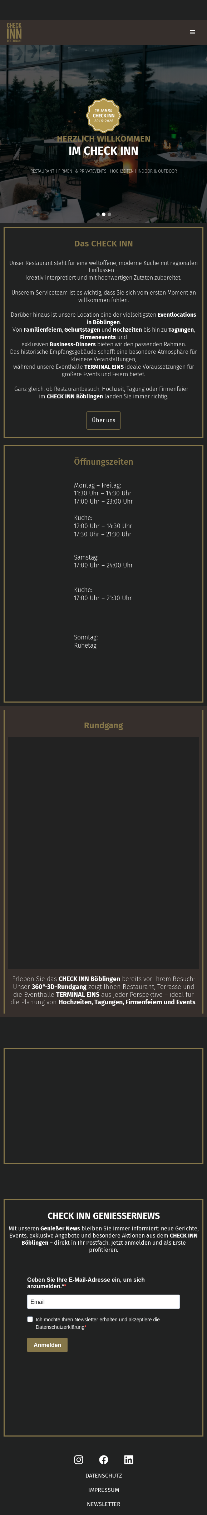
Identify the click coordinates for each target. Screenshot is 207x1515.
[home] (12, 32)
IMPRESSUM (103, 1489)
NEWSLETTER (103, 1504)
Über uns (103, 420)
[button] (192, 32)
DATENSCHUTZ (103, 1475)
